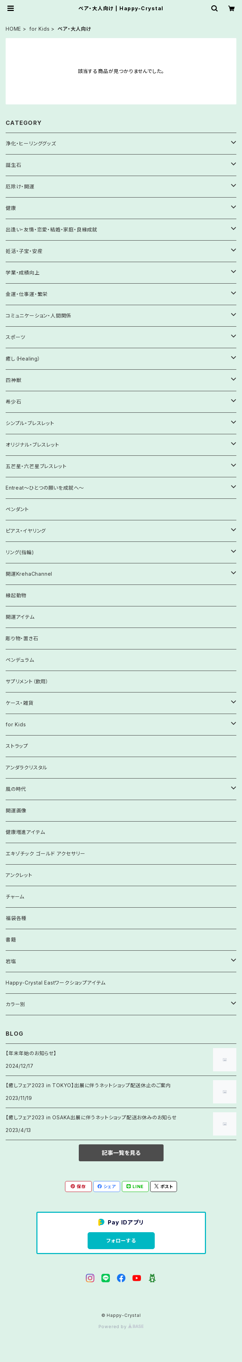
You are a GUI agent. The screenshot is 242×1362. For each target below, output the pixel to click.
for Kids (39, 29)
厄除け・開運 (20, 186)
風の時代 (16, 789)
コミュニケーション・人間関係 (38, 316)
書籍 (11, 940)
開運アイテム (20, 617)
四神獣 (13, 380)
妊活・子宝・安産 (24, 251)
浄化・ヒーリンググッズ (31, 143)
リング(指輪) (20, 552)
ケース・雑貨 (20, 703)
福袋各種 (16, 918)
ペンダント (17, 509)
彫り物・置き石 (22, 638)
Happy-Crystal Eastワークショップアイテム (56, 983)
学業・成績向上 (23, 273)
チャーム (15, 897)
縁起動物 (16, 595)
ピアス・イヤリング (26, 531)
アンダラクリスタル (26, 767)
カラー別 (15, 1004)
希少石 (13, 402)
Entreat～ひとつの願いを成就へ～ (45, 488)
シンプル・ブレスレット (30, 423)
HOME (13, 29)
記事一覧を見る (121, 1152)
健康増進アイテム (25, 832)
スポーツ (15, 337)
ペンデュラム (20, 660)
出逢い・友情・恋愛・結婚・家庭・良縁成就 (52, 229)
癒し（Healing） (23, 359)
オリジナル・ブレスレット (32, 445)
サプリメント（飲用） (27, 681)
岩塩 (11, 961)
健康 (11, 208)
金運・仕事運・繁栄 (27, 294)
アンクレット (19, 875)
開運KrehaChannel (32, 574)
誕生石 (13, 165)
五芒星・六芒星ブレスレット (36, 466)
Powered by (121, 1326)
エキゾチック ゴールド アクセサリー (45, 853)
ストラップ (17, 746)
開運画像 (16, 810)
